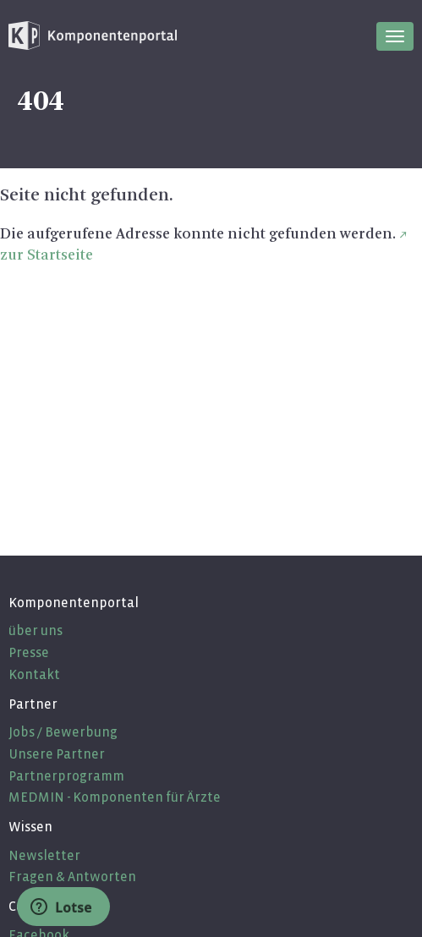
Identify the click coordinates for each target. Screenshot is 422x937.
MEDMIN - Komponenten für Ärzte (114, 797)
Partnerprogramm (66, 776)
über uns (35, 630)
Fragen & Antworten (72, 876)
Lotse (61, 907)
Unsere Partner (56, 754)
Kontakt (34, 674)
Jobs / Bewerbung (63, 732)
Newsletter (44, 855)
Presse (28, 652)
